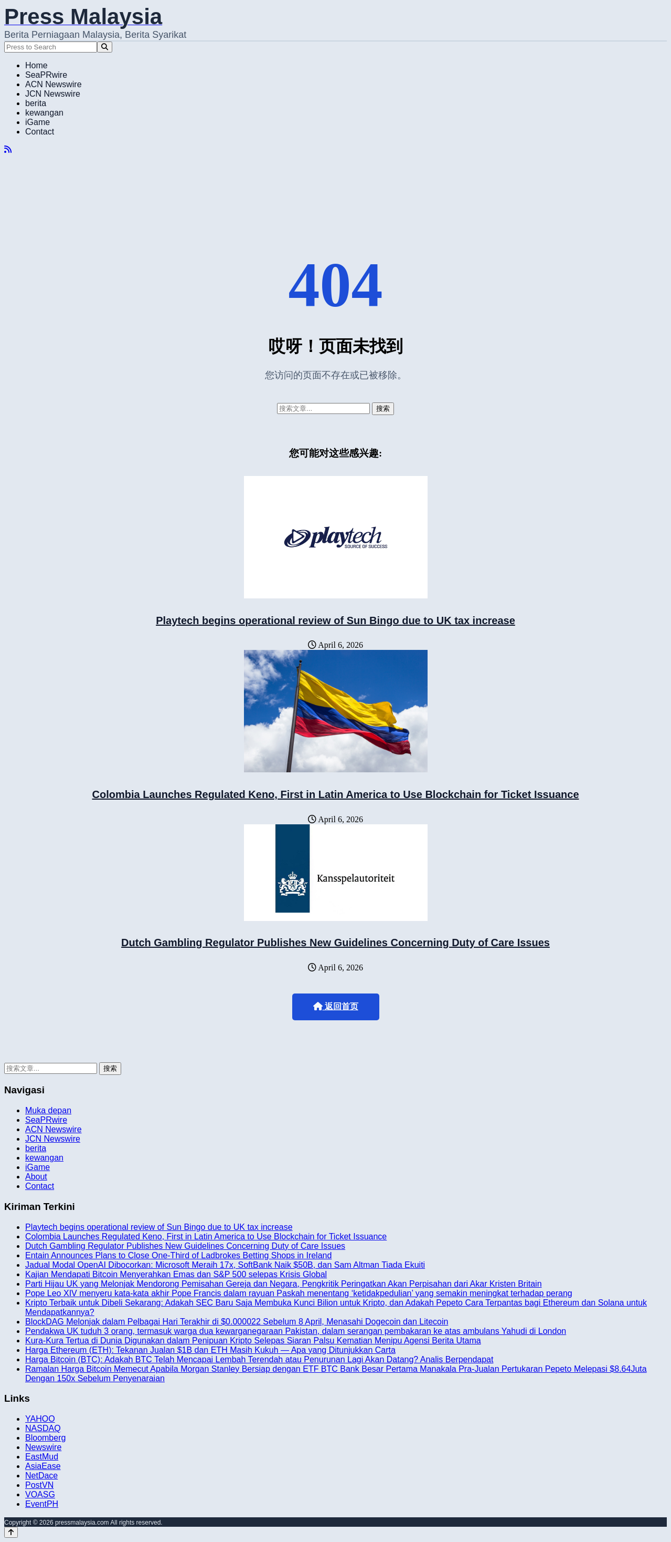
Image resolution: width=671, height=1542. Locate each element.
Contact (39, 131)
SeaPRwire (46, 74)
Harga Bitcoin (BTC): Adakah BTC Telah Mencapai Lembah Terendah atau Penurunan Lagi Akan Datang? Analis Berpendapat (259, 1359)
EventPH (41, 1503)
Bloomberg (45, 1437)
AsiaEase (43, 1466)
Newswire (43, 1447)
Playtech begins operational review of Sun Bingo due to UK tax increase (335, 620)
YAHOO (40, 1418)
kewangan (44, 112)
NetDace (41, 1475)
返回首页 (335, 1006)
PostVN (39, 1485)
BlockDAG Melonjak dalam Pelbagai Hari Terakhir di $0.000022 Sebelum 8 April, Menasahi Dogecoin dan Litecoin (236, 1321)
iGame (37, 122)
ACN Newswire (53, 84)
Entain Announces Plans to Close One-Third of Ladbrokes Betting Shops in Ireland (178, 1255)
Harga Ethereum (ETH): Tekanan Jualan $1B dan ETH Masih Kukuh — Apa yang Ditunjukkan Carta (210, 1350)
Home (36, 65)
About (36, 1176)
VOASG (40, 1494)
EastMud (41, 1456)
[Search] (104, 47)
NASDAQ (43, 1428)
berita (35, 103)
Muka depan (48, 1110)
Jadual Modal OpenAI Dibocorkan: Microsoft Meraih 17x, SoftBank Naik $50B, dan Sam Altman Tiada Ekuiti (225, 1264)
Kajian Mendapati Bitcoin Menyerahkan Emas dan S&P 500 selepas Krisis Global (176, 1274)
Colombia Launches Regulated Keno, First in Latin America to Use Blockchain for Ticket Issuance (335, 794)
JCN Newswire (52, 93)
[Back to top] (11, 1532)
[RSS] (8, 149)
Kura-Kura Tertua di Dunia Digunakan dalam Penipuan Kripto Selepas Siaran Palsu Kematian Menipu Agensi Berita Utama (253, 1340)
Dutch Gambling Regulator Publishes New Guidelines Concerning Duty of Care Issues (335, 942)
